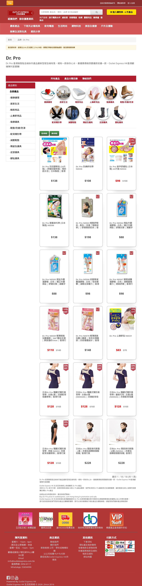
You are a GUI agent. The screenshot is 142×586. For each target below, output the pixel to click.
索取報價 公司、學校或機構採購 (54, 549)
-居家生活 (14, 103)
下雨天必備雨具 (32, 26)
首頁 (10, 39)
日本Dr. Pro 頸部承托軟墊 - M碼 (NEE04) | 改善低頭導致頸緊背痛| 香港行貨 (121, 452)
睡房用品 (79, 102)
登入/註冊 (131, 3)
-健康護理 (14, 97)
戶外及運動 (107, 26)
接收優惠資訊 (26, 19)
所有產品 (55, 78)
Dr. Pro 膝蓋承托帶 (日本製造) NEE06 (53, 224)
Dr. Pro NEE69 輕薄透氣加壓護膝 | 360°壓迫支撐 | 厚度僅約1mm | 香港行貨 (54, 339)
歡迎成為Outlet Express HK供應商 (54, 558)
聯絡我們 (86, 78)
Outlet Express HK (27, 581)
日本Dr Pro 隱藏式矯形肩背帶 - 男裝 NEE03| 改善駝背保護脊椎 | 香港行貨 (54, 451)
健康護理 (48, 102)
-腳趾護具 (14, 158)
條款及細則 (88, 553)
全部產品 (14, 91)
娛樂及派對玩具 (18, 31)
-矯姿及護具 (15, 146)
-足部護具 (14, 152)
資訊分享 (35, 31)
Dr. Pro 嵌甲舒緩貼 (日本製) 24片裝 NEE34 (121, 167)
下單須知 (87, 541)
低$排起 (44, 133)
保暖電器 (73, 17)
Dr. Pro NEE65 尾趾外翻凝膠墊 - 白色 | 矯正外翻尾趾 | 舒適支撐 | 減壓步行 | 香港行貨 (53, 283)
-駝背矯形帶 (15, 134)
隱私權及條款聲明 (87, 544)
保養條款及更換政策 (87, 547)
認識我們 (12, 19)
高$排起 (54, 133)
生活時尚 (62, 26)
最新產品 (14, 26)
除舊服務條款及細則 (87, 550)
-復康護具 (14, 121)
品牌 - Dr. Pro (23, 39)
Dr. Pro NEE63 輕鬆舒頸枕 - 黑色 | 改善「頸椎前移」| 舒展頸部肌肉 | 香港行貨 (87, 226)
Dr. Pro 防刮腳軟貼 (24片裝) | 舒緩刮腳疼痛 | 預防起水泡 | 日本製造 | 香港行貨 (54, 170)
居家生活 (63, 102)
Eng (9, 3)
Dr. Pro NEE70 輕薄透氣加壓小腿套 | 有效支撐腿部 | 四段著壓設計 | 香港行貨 (87, 339)
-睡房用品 (14, 109)
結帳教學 (121, 3)
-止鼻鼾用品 (15, 115)
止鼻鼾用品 (95, 102)
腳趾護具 (119, 122)
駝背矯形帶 (57, 122)
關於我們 (54, 544)
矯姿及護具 (88, 122)
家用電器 (49, 26)
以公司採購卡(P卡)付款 (54, 553)
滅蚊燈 (65, 17)
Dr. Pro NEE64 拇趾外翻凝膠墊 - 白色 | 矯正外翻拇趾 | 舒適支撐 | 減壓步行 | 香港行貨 (121, 226)
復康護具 (110, 102)
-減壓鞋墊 (14, 140)
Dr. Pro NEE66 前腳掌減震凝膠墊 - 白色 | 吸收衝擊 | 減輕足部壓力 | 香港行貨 (87, 283)
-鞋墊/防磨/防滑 (17, 127)
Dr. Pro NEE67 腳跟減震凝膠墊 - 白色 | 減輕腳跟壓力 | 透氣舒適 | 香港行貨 (121, 283)
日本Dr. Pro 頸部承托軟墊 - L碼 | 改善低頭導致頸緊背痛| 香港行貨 (88, 451)
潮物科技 (76, 26)
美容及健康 (91, 26)
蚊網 (80, 17)
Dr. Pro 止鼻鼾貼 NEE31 (121, 335)
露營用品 (88, 17)
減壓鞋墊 (72, 122)
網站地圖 (87, 556)
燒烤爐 (96, 17)
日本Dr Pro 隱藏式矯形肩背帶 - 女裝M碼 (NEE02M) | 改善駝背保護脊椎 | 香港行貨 (88, 396)
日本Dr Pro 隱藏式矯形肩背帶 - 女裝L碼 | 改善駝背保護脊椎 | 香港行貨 (54, 394)
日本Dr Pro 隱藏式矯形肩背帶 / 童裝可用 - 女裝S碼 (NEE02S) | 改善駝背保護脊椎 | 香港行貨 (121, 396)
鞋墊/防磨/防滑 (126, 102)
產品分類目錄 (71, 78)
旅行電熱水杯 (54, 17)
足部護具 (103, 122)
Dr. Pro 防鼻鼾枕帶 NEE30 (84, 167)
